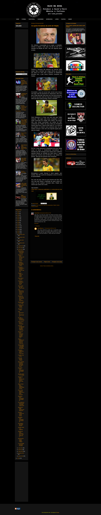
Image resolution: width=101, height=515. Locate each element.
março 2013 (20, 451)
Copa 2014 (41, 205)
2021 (18, 218)
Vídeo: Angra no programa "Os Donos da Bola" (24, 185)
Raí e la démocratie (23, 172)
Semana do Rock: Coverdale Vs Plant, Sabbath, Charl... (20, 334)
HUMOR (70, 19)
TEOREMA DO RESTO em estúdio (24, 94)
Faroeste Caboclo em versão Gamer (21, 414)
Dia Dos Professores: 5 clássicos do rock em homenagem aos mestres (21, 108)
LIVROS (57, 19)
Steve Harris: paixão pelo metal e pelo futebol (23, 160)
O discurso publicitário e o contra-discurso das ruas (21, 269)
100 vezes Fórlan (20, 309)
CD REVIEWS (40, 19)
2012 (18, 458)
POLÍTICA (63, 19)
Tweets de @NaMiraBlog (71, 154)
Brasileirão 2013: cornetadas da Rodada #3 (21, 419)
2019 (18, 222)
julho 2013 (20, 247)
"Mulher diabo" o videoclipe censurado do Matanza (21, 346)
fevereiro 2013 (21, 453)
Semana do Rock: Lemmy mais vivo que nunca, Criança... (21, 257)
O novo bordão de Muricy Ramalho (21, 444)
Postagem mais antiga (57, 261)
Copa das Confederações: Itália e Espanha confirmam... (21, 327)
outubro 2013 (21, 240)
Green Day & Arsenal (20, 279)
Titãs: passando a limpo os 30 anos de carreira (21, 292)
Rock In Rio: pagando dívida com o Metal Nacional (21, 392)
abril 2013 (20, 449)
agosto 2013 (21, 245)
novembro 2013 (21, 237)
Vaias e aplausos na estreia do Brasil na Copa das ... (21, 341)
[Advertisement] (21, 49)
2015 (18, 229)
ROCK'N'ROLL (32, 19)
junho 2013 (20, 249)
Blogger (57, 512)
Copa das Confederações (48, 205)
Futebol (57, 205)
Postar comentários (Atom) (48, 265)
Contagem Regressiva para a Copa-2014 (21, 352)
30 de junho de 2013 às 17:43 (50, 228)
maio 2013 (20, 447)
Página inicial (47, 261)
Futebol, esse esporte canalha (21, 306)
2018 (18, 224)
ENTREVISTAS (49, 19)
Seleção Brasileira (34, 206)
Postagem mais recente (36, 261)
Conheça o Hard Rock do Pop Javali (20, 282)
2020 (18, 220)
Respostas (38, 225)
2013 (18, 232)
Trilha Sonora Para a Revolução (21, 322)
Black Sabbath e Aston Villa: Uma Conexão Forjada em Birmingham (24, 122)
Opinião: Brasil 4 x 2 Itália (21, 303)
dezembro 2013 (21, 234)
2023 (18, 215)
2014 (18, 231)
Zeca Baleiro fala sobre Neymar (20, 424)
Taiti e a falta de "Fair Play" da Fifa (21, 287)
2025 (18, 211)
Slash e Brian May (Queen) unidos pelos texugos (21, 386)
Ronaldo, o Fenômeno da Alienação (21, 318)
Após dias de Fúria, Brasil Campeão (21, 252)
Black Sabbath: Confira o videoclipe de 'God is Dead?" (21, 364)
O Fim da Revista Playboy (20, 359)
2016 (18, 227)
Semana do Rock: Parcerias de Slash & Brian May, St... (21, 379)
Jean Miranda (40, 228)
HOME (17, 19)
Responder (36, 223)
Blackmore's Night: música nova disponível (21, 409)
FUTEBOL (24, 19)
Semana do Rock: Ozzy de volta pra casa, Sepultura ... (21, 298)
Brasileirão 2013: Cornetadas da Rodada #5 (21, 370)
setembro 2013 (21, 242)
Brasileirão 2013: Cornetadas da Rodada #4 (21, 398)
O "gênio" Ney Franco (21, 356)
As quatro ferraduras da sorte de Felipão (21, 263)
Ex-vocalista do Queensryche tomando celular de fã (21, 404)
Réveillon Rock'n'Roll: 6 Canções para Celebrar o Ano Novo (24, 82)
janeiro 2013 (21, 456)
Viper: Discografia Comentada (23, 196)
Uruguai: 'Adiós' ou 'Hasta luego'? (20, 275)
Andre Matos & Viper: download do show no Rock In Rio (24, 147)
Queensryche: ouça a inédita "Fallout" (21, 440)
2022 (18, 217)
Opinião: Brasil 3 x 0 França (21, 375)
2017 (18, 225)
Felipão (54, 205)
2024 (18, 213)
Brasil (37, 205)
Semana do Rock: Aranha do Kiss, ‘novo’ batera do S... (21, 434)
